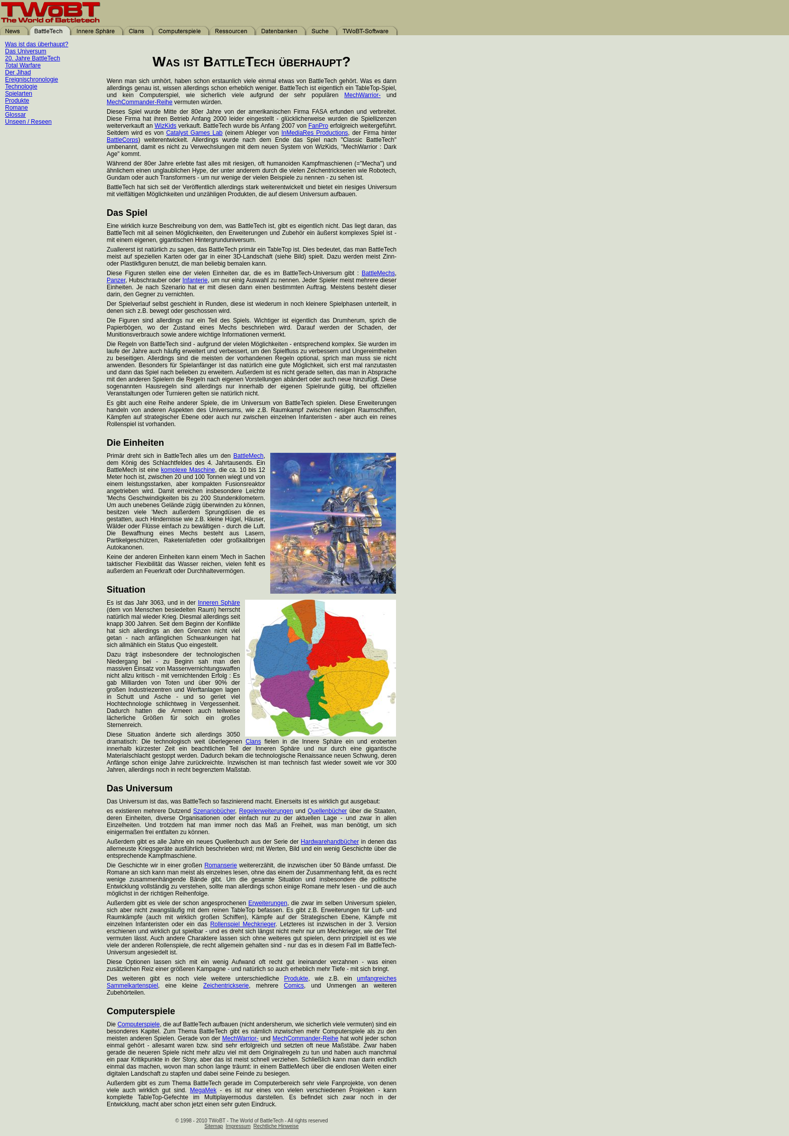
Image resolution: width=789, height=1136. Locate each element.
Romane (16, 107)
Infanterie (195, 280)
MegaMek (203, 1090)
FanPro (318, 125)
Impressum (238, 1126)
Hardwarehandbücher (330, 841)
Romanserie (220, 865)
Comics (294, 985)
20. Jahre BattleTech (32, 58)
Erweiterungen (267, 903)
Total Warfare (23, 65)
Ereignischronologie (31, 79)
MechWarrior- (362, 95)
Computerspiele (138, 1024)
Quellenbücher (327, 811)
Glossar (15, 114)
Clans (253, 741)
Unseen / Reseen (28, 121)
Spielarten (18, 93)
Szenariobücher (214, 811)
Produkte (17, 100)
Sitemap (213, 1126)
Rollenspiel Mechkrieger (243, 924)
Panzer (116, 280)
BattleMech (248, 455)
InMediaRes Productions (314, 132)
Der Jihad (18, 72)
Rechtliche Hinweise (276, 1126)
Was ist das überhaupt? (36, 44)
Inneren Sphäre (219, 602)
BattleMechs (378, 273)
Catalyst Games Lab (194, 132)
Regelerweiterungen (266, 811)
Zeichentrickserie (226, 985)
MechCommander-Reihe (140, 102)
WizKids (165, 125)
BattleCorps (122, 139)
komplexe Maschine (188, 469)
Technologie (21, 86)
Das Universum (25, 51)
